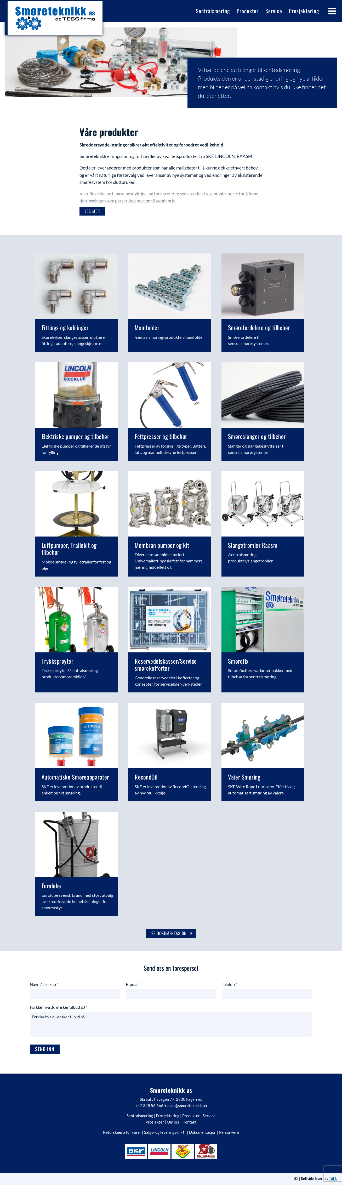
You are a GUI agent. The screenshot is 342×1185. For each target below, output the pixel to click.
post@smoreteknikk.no (187, 1105)
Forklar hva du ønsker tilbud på (58, 1007)
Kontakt (190, 1122)
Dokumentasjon (202, 1132)
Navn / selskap (44, 984)
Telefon (229, 984)
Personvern (229, 1132)
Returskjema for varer (122, 1132)
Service (209, 1115)
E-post (133, 984)
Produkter (191, 1115)
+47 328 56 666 (149, 1105)
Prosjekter (155, 1122)
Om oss (173, 1122)
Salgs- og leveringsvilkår (165, 1132)
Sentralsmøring (140, 1115)
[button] (92, 211)
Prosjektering (167, 1115)
